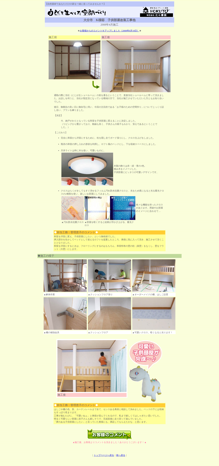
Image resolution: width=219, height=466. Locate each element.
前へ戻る (120, 455)
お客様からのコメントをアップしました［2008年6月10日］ (109, 30)
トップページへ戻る (104, 455)
